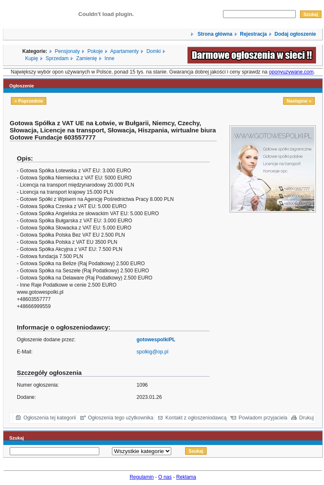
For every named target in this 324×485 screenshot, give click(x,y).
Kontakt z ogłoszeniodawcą (195, 418)
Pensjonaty (67, 51)
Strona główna (214, 34)
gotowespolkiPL (156, 340)
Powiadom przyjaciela (263, 418)
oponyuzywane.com (291, 72)
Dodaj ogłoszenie (295, 34)
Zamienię (86, 58)
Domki (153, 51)
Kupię (31, 58)
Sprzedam (57, 58)
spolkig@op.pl (153, 352)
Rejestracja (253, 34)
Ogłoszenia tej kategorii (50, 418)
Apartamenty (124, 51)
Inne (109, 58)
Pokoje (95, 51)
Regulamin (142, 477)
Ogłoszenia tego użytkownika (120, 418)
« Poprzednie (28, 100)
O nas (165, 477)
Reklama (186, 477)
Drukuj (306, 418)
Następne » (299, 100)
